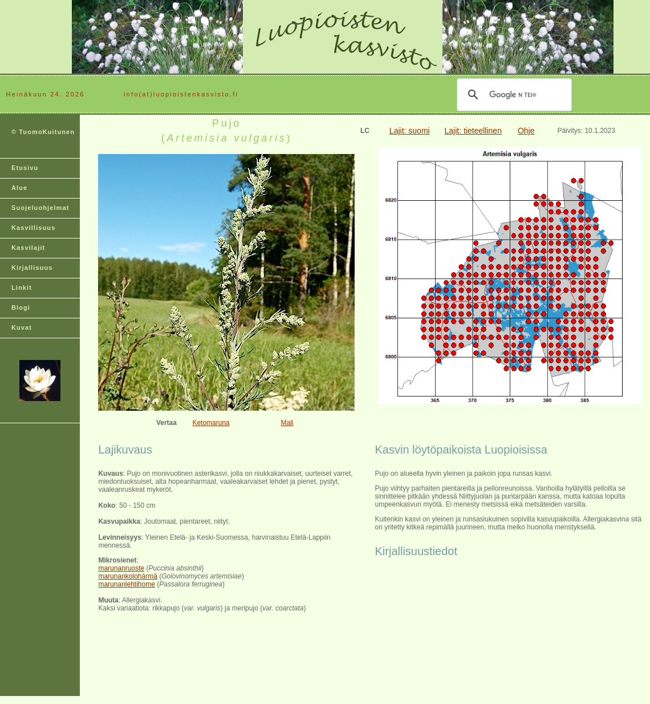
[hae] (512, 95)
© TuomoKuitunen (43, 131)
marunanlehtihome (126, 584)
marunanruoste (121, 568)
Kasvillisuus (33, 227)
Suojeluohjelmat (40, 207)
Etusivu (24, 167)
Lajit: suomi (409, 130)
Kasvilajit (28, 247)
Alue (19, 187)
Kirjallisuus (32, 267)
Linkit (21, 287)
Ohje (526, 130)
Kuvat (21, 327)
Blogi (20, 307)
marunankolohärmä (127, 576)
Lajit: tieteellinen (473, 130)
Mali (287, 423)
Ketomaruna (210, 423)
